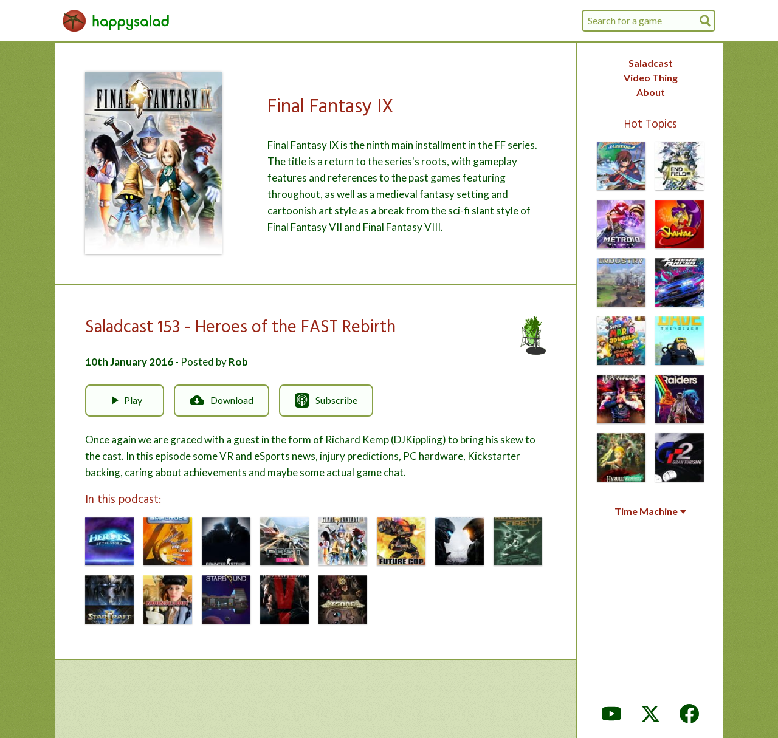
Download (221, 400)
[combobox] (648, 21)
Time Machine (650, 511)
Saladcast (650, 63)
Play (124, 400)
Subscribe (326, 400)
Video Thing (651, 77)
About (650, 92)
